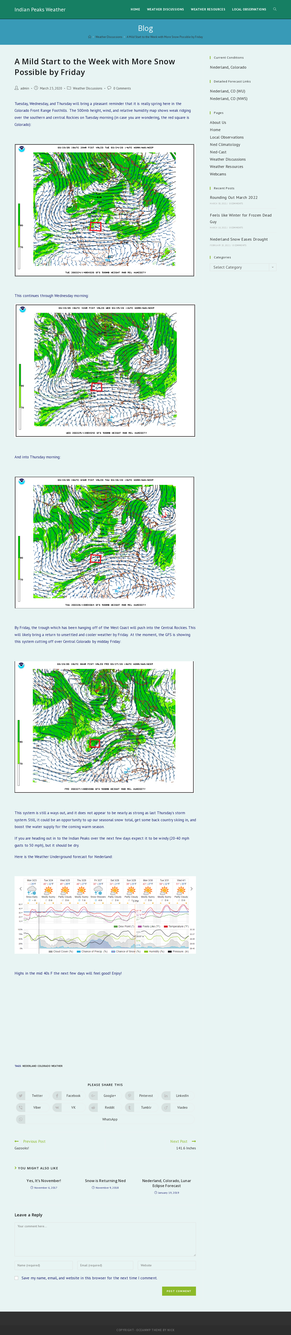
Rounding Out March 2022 (234, 197)
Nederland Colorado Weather (43, 1066)
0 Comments (122, 88)
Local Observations (227, 137)
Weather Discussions (87, 88)
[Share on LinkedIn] (178, 1095)
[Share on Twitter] (33, 1095)
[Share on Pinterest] (141, 1095)
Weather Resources (226, 166)
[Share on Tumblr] (141, 1107)
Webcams (218, 174)
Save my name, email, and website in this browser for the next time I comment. (89, 1277)
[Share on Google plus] (105, 1095)
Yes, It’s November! (44, 1180)
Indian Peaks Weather (40, 9)
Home (215, 129)
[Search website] (275, 9)
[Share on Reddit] (105, 1107)
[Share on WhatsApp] (105, 1119)
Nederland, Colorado (228, 67)
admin (24, 88)
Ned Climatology (225, 144)
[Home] (89, 37)
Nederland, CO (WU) (227, 91)
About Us (218, 122)
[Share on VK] (69, 1107)
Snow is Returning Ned (105, 1180)
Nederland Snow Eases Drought (239, 239)
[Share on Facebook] (69, 1095)
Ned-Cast (218, 152)
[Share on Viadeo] (178, 1107)
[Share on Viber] (33, 1107)
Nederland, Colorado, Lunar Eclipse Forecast (166, 1183)
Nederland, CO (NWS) (229, 98)
